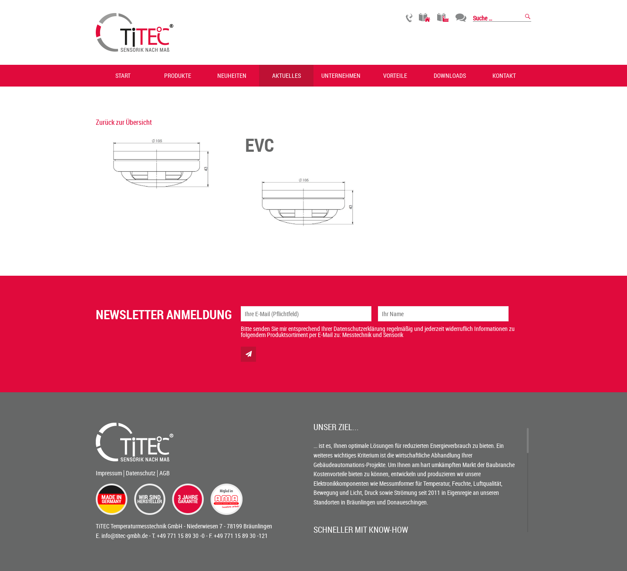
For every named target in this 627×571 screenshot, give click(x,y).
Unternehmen (341, 75)
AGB (164, 473)
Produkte (177, 75)
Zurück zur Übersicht (124, 122)
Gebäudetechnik (425, 17)
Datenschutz (140, 473)
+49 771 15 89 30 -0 (181, 535)
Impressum (109, 473)
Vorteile (395, 75)
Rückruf (409, 17)
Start (123, 75)
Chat (460, 17)
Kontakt (504, 75)
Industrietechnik (443, 17)
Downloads (450, 75)
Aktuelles (286, 75)
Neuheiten (231, 75)
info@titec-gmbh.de (124, 535)
